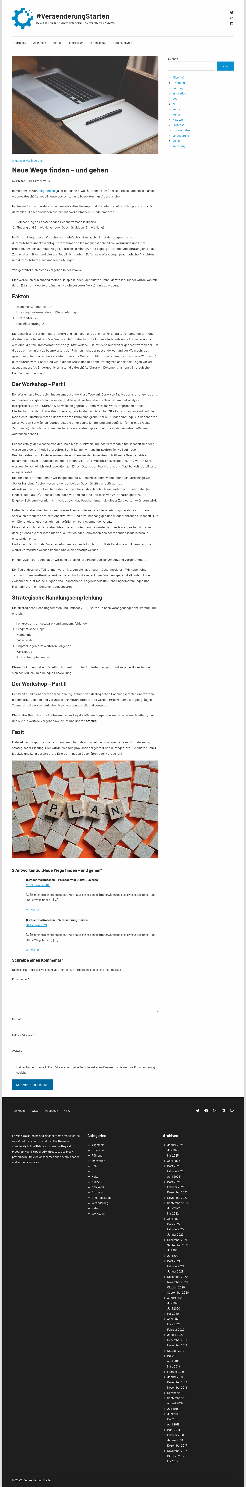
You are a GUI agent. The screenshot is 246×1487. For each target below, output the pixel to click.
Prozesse (178, 125)
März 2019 (173, 1366)
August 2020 (175, 1297)
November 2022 (177, 1197)
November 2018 (177, 1387)
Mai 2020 (173, 1313)
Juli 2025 (173, 1150)
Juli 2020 (173, 1303)
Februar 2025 (175, 1171)
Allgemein (18, 160)
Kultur (176, 109)
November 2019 (177, 1345)
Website (17, 1051)
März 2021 (173, 1261)
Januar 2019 (175, 1377)
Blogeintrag (46, 191)
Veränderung (34, 160)
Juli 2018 (173, 1408)
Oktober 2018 (175, 1392)
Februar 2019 (175, 1371)
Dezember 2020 (177, 1276)
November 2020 (177, 1282)
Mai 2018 (172, 1419)
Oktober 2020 (176, 1287)
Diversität (178, 82)
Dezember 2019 (177, 1340)
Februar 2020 (176, 1329)
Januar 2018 (175, 1440)
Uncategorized (181, 130)
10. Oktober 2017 (39, 181)
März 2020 (174, 1324)
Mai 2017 (172, 1461)
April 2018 (173, 1424)
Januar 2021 (175, 1271)
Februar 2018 (175, 1435)
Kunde (176, 114)
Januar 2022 (175, 1234)
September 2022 (178, 1203)
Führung (177, 88)
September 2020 (178, 1292)
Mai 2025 (173, 1155)
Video (176, 140)
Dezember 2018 (177, 1382)
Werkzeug (178, 146)
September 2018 (177, 1398)
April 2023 (173, 1176)
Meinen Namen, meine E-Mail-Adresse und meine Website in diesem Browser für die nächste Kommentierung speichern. (85, 1069)
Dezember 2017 (177, 1445)
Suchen (173, 58)
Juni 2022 (173, 1208)
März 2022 (173, 1224)
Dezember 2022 (177, 1192)
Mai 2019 (172, 1355)
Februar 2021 (175, 1266)
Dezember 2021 (177, 1239)
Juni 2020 (173, 1308)
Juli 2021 (173, 1250)
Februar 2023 (175, 1187)
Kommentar (20, 979)
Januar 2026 (175, 1144)
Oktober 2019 (175, 1350)
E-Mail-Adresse (23, 1035)
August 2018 (175, 1403)
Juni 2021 (173, 1255)
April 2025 (173, 1160)
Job (174, 98)
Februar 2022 (175, 1229)
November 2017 (177, 1450)
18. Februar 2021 (36, 925)
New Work (178, 119)
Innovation (179, 93)
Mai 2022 (173, 1213)
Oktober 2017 (175, 1456)
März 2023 (173, 1182)
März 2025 (173, 1166)
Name (16, 1019)
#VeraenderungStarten (72, 16)
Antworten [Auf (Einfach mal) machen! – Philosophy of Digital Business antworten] (33, 909)
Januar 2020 (175, 1334)
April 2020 (173, 1319)
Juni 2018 (173, 1414)
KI (173, 103)
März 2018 (173, 1429)
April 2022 (173, 1218)
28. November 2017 (38, 885)
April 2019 (173, 1361)
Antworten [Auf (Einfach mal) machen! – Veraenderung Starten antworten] (33, 949)
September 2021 (177, 1245)
